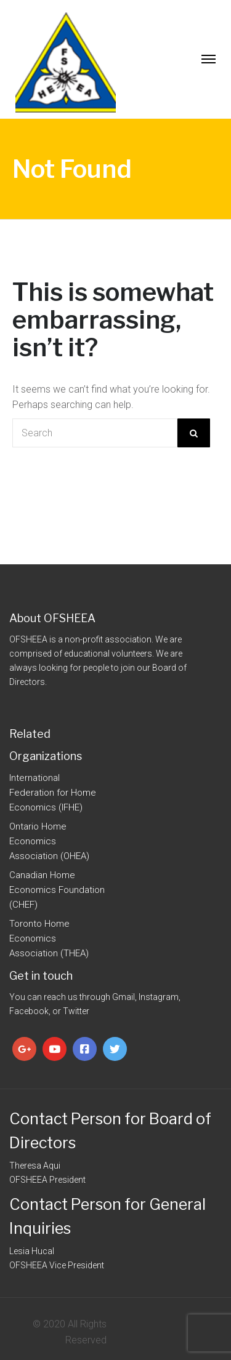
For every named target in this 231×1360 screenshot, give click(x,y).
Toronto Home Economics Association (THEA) (49, 938)
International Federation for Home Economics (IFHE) (52, 792)
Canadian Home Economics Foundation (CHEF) (57, 890)
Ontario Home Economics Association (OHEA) (49, 841)
